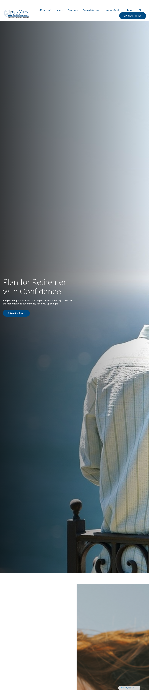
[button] (45, 4)
